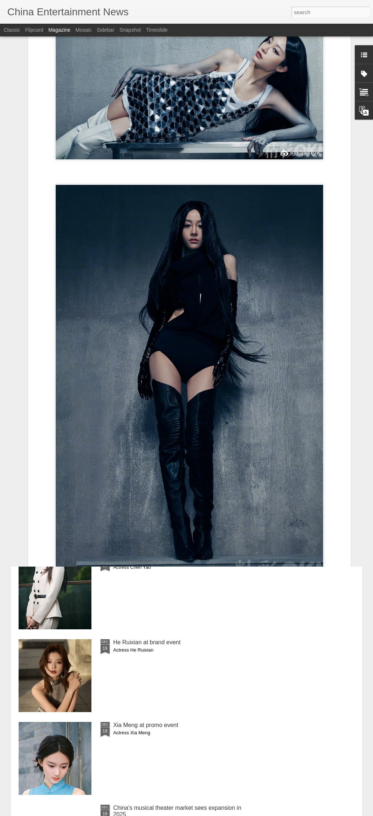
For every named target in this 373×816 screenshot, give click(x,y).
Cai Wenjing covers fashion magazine (162, 477)
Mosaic (83, 30)
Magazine (59, 30)
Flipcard (34, 30)
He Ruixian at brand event (147, 642)
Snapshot (130, 30)
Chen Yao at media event (145, 559)
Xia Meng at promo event (145, 725)
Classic (12, 30)
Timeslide (157, 30)
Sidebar (105, 30)
